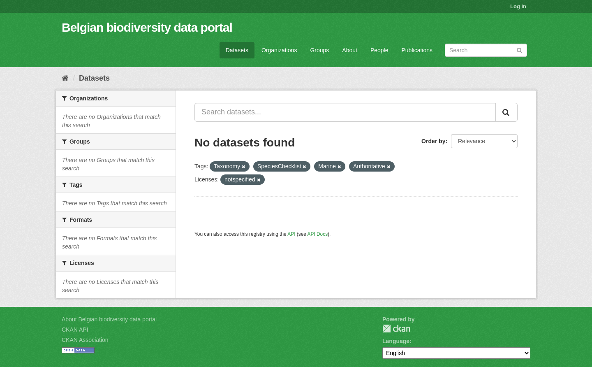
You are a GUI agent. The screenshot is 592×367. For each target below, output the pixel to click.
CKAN (396, 328)
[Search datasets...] (345, 112)
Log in (518, 6)
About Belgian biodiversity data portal (109, 319)
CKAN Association (85, 340)
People (379, 50)
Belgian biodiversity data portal (147, 27)
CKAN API (75, 329)
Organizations (279, 50)
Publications (417, 50)
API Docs (318, 234)
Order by (433, 141)
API (291, 234)
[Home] (65, 78)
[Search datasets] (486, 50)
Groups (319, 50)
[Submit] (519, 49)
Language (395, 341)
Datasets (237, 50)
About (349, 50)
